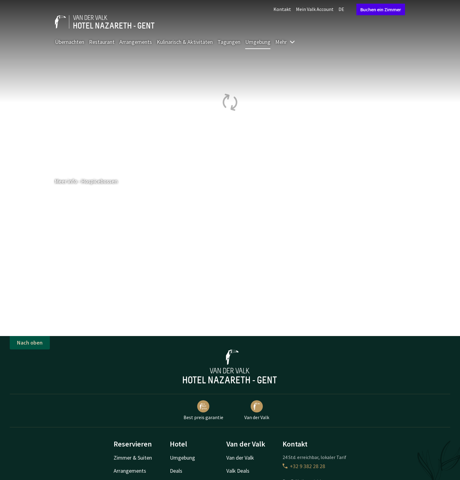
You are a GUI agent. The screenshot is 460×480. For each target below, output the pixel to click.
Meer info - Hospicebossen (89, 181)
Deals (176, 470)
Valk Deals (237, 470)
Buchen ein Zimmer (380, 9)
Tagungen (229, 41)
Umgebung (257, 41)
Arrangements (135, 41)
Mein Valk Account (315, 9)
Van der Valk (256, 410)
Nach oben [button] (30, 342)
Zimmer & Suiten (133, 457)
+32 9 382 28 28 (304, 466)
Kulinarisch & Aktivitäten (185, 41)
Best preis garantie (203, 410)
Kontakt (282, 9)
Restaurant (102, 41)
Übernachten (69, 41)
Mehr (285, 41)
